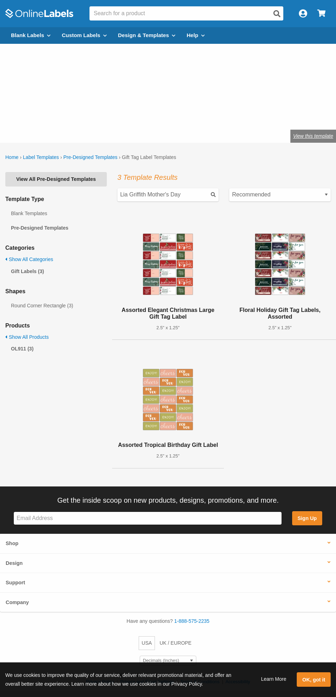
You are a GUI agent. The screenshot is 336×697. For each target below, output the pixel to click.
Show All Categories (29, 259)
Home (11, 157)
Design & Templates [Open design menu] (146, 35)
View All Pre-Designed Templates (56, 179)
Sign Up (307, 518)
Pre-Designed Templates (90, 157)
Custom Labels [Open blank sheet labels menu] (84, 35)
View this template (313, 136)
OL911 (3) (22, 349)
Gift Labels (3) (27, 271)
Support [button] (15, 582)
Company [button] (17, 602)
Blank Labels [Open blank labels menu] (31, 35)
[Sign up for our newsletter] (148, 518)
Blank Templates (29, 213)
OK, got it (313, 680)
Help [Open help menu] (196, 35)
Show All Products (27, 337)
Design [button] (14, 563)
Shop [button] (12, 543)
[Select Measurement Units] (168, 661)
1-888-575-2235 (192, 621)
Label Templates (41, 157)
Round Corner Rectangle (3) (42, 305)
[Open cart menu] (321, 13)
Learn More (273, 679)
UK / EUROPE (175, 643)
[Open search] (277, 13)
